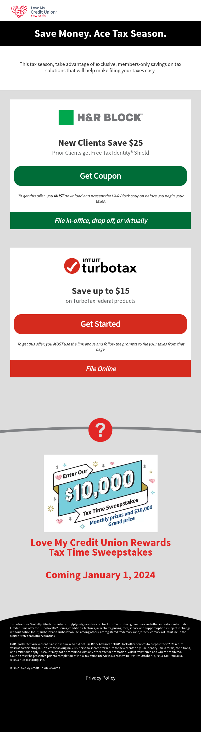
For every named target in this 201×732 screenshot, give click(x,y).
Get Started (100, 324)
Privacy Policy (100, 677)
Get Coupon (100, 176)
